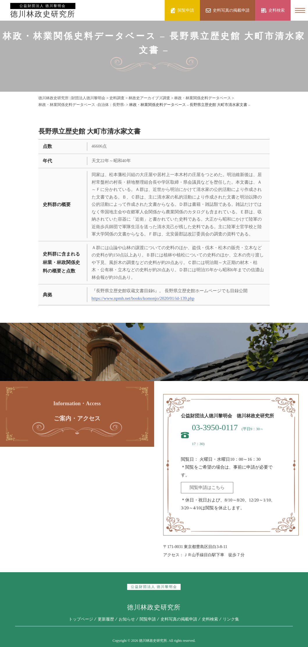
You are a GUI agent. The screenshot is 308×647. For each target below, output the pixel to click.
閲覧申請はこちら (207, 487)
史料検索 (210, 619)
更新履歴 (106, 619)
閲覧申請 (148, 619)
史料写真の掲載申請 (179, 619)
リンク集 (231, 619)
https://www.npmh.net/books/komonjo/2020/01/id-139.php (143, 298)
